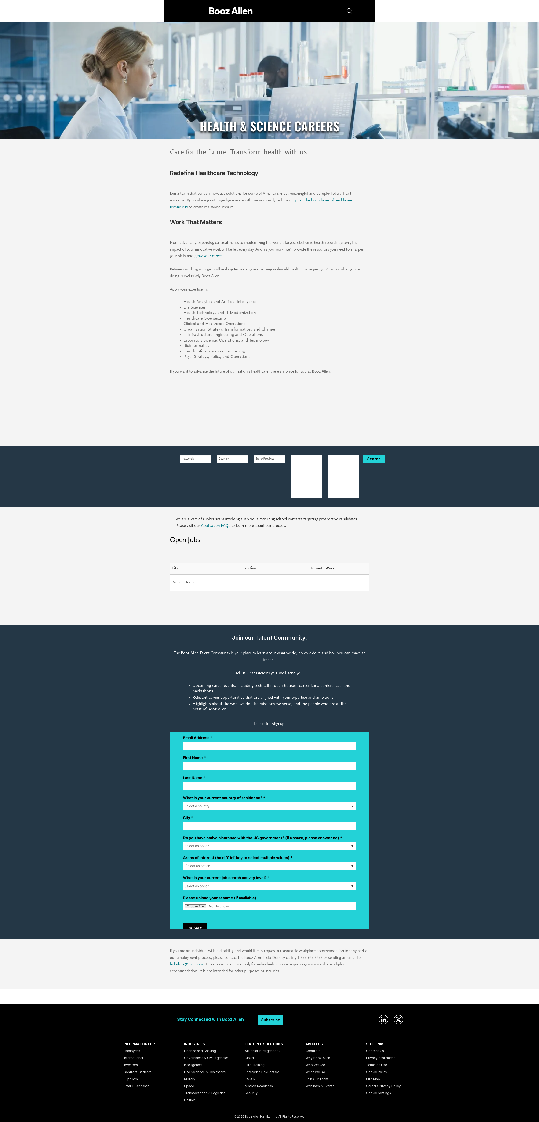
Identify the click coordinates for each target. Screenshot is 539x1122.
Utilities (190, 1100)
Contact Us (375, 1051)
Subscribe (270, 1020)
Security (251, 1093)
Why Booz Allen (318, 1058)
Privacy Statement (380, 1058)
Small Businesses (136, 1086)
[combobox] (195, 459)
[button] (349, 11)
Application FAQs (215, 526)
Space (189, 1086)
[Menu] (191, 11)
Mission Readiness (259, 1086)
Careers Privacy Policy (383, 1086)
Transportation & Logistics (204, 1093)
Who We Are (315, 1065)
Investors (131, 1065)
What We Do (315, 1072)
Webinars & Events (320, 1086)
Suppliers (131, 1079)
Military (189, 1079)
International (133, 1058)
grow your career (207, 256)
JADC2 (250, 1079)
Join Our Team (317, 1079)
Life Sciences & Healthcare (205, 1072)
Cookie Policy (376, 1072)
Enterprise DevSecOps (262, 1072)
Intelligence (193, 1065)
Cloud (249, 1058)
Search (374, 459)
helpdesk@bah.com (186, 964)
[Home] (231, 10)
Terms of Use (376, 1065)
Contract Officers (137, 1072)
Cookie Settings (378, 1093)
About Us (313, 1051)
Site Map (373, 1079)
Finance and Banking (200, 1051)
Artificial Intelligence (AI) (264, 1051)
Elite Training (255, 1065)
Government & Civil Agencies (206, 1058)
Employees (132, 1051)
